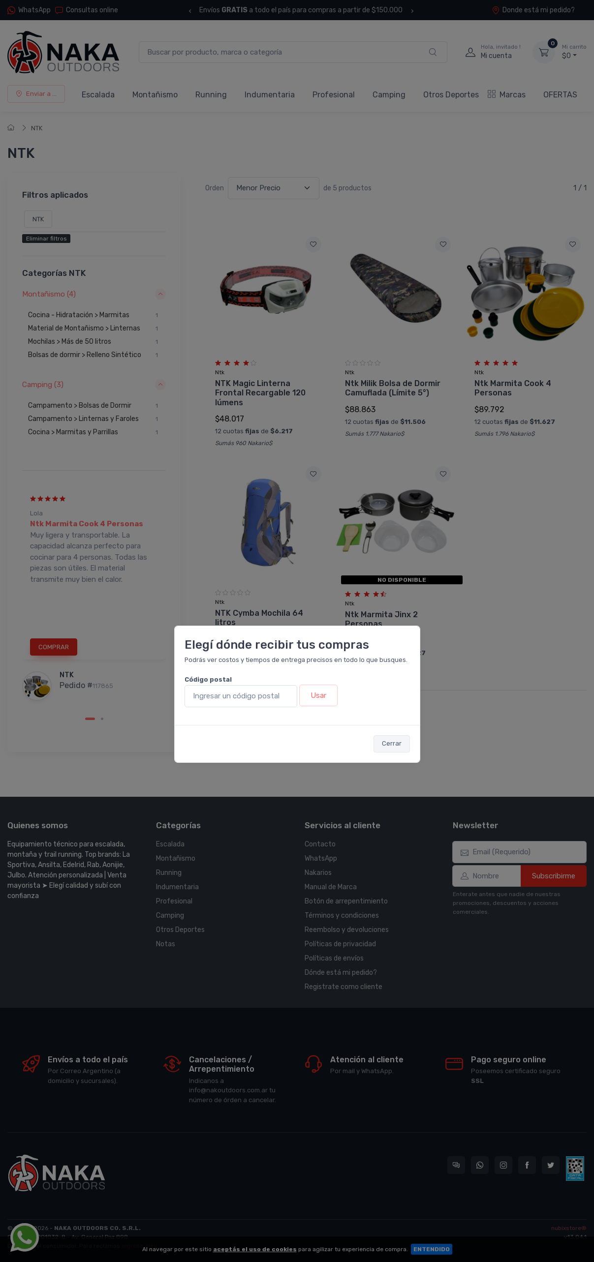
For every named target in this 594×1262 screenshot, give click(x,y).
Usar (318, 695)
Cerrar (392, 743)
